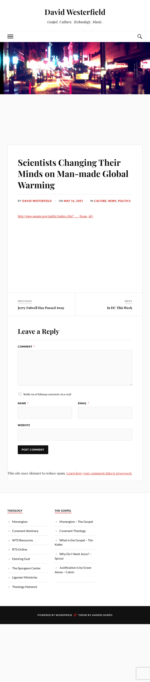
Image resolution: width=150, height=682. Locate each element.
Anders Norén (102, 615)
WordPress (64, 615)
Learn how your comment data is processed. (99, 473)
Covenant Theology (72, 531)
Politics (124, 200)
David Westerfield (75, 12)
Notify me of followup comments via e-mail (47, 394)
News (112, 200)
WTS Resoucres (22, 540)
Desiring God (21, 559)
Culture (100, 200)
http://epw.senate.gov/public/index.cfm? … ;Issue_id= (55, 216)
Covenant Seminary (25, 531)
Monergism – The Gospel (76, 521)
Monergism (20, 521)
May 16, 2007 (73, 200)
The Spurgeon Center (26, 568)
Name (23, 403)
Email (83, 403)
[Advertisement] (74, 111)
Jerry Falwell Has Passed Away (41, 308)
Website (24, 425)
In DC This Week (119, 308)
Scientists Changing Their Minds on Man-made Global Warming (73, 173)
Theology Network (24, 587)
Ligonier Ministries (24, 577)
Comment (26, 346)
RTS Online (19, 549)
